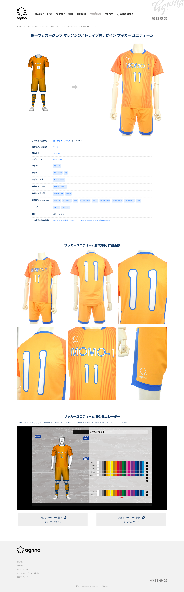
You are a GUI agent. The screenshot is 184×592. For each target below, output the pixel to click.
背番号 (69, 194)
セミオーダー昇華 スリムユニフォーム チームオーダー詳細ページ (81, 220)
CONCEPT (60, 14)
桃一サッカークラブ (61, 140)
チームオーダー (36, 26)
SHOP (70, 14)
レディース (66, 208)
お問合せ (20, 565)
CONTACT (109, 14)
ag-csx (56, 152)
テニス (95, 201)
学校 (139, 201)
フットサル (67, 201)
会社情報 (20, 561)
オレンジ (57, 165)
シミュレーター (60, 179)
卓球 (76, 201)
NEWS (49, 14)
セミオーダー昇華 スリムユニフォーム (54, 26)
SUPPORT (81, 14)
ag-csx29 (57, 159)
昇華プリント (59, 194)
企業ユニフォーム (22, 576)
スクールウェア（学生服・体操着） (28, 573)
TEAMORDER (95, 14)
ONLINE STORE (125, 14)
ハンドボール (105, 201)
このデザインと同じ (53, 519)
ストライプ (58, 172)
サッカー (57, 146)
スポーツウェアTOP (24, 26)
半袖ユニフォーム (60, 186)
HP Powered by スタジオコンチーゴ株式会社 (93, 585)
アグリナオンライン (23, 569)
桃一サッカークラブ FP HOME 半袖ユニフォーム (82, 26)
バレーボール (129, 201)
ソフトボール (85, 201)
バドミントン (117, 201)
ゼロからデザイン (131, 519)
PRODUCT (38, 14)
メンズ (57, 208)
